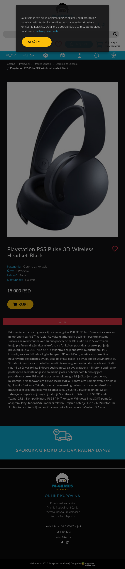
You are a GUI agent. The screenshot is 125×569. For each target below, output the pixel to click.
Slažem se (36, 42)
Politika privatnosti (46, 31)
